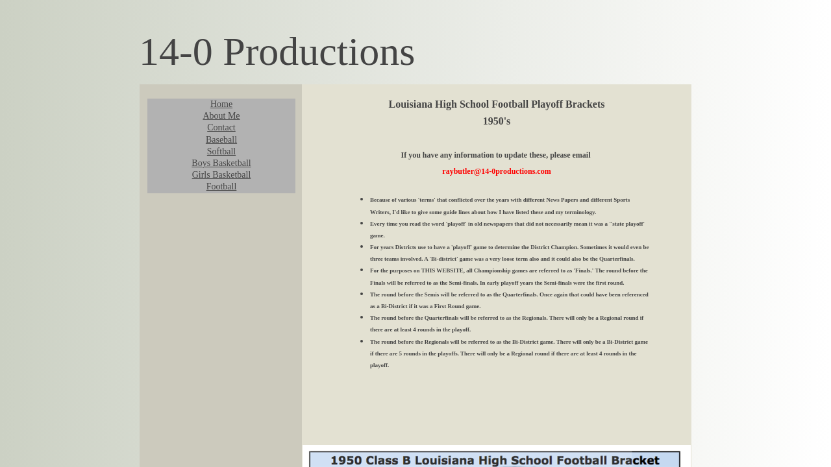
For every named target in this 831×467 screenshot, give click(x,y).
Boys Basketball (221, 163)
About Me (221, 116)
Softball (221, 151)
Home (221, 104)
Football (221, 186)
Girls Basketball (221, 175)
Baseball (221, 140)
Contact (221, 127)
